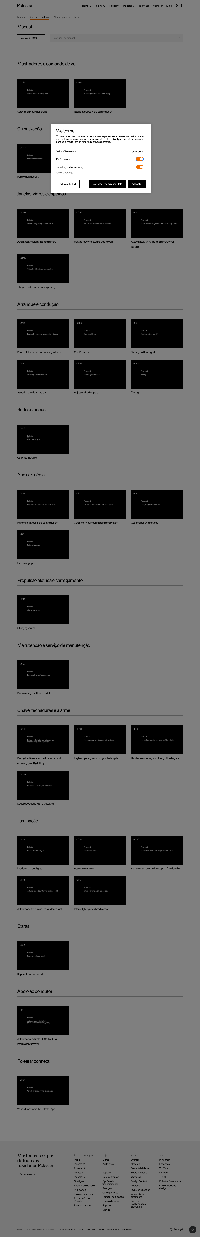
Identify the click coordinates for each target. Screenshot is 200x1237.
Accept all (137, 184)
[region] (101, 158)
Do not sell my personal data (107, 184)
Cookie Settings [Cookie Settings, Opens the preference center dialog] (64, 172)
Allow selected (68, 184)
